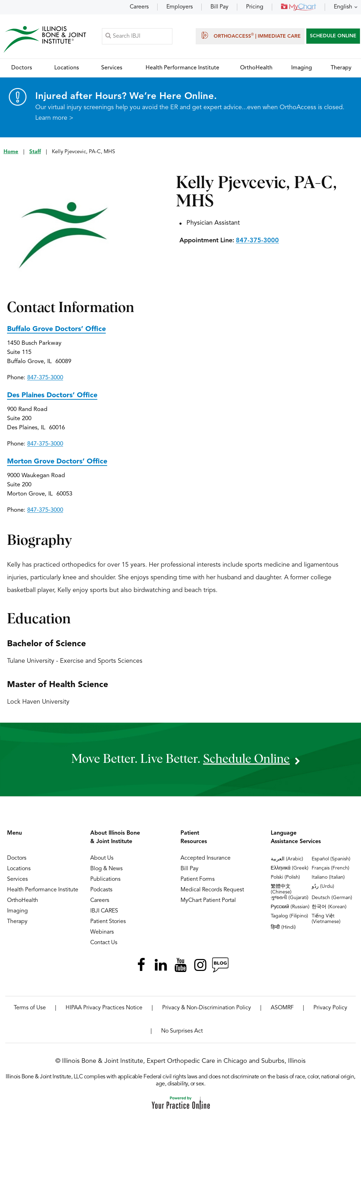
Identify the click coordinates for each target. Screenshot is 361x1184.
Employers (179, 7)
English (343, 7)
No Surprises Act (182, 1031)
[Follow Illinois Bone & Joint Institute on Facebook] (141, 965)
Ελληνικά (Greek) (289, 868)
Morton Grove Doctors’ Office (57, 462)
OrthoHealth (22, 901)
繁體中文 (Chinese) (281, 889)
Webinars (102, 932)
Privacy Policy (330, 1008)
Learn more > (54, 118)
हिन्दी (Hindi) (283, 927)
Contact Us (103, 943)
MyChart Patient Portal (208, 901)
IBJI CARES (104, 911)
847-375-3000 (257, 241)
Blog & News (106, 869)
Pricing (254, 7)
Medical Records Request (212, 890)
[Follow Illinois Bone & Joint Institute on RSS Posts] (220, 965)
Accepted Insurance (205, 858)
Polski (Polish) (285, 877)
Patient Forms (197, 880)
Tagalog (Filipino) (289, 916)
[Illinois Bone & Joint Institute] (45, 39)
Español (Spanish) (331, 859)
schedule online (246, 759)
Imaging (17, 911)
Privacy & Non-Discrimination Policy (206, 1008)
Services (17, 880)
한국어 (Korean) (329, 907)
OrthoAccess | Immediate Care (250, 35)
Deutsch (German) (332, 898)
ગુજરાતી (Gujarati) (289, 898)
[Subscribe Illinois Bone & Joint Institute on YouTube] (180, 965)
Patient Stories (108, 922)
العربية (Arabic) (287, 859)
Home (11, 152)
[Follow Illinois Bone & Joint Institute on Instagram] (200, 965)
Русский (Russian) (290, 907)
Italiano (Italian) (328, 877)
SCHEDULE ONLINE (333, 35)
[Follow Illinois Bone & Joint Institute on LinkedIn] (161, 965)
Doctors (16, 858)
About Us (102, 858)
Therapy (17, 922)
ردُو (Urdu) (323, 886)
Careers (139, 7)
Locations (19, 869)
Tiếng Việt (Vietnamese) (326, 919)
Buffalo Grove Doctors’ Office (56, 329)
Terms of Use (30, 1008)
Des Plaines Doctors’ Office (52, 395)
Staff (35, 152)
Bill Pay (219, 7)
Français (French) (330, 868)
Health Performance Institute (42, 890)
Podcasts (101, 890)
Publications (105, 880)
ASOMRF (282, 1008)
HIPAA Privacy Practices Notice (104, 1008)
